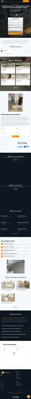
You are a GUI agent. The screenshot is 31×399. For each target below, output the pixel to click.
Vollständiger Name (11, 20)
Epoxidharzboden (18, 377)
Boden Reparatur (18, 376)
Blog (1, 387)
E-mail (9, 22)
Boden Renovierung (18, 374)
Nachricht (10, 27)
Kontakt (2, 388)
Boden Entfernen (18, 375)
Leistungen (2, 385)
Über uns (2, 384)
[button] (1, 144)
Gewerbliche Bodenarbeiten (19, 378)
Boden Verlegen (17, 373)
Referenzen (2, 386)
